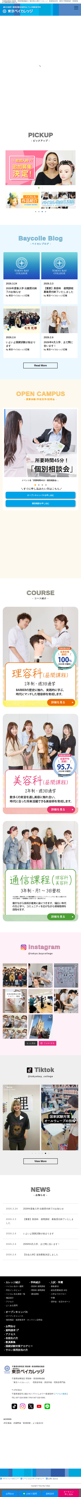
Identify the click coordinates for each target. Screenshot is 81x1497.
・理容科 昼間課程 (37, 1290)
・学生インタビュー (12, 1290)
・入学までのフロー (57, 1294)
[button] (39, 188)
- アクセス (9, 1334)
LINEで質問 (30, 1493)
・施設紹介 (9, 1298)
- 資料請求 (11, 1330)
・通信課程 (34, 1294)
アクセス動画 (61, 1394)
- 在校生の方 (11, 1338)
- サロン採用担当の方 (16, 1350)
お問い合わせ (53, 1479)
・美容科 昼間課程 (37, 1286)
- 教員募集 (9, 1342)
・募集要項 (54, 1286)
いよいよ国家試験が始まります (38, 1233)
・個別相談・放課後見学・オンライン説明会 (23, 1320)
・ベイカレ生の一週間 (13, 1286)
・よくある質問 (11, 1305)
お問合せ (10, 1493)
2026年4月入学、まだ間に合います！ (41, 1244)
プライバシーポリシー (10, 1479)
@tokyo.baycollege (40, 953)
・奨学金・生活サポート (59, 1302)
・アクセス (9, 1302)
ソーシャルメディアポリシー (33, 1479)
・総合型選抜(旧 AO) (58, 1290)
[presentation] (6, 1120)
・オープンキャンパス (13, 1316)
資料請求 (50, 1493)
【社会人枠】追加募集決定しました (40, 1254)
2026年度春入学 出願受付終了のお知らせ (43, 1209)
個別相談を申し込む (40, 503)
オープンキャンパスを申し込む (40, 495)
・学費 (52, 1298)
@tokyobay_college (40, 1076)
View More (40, 1161)
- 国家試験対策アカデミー (18, 1346)
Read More (40, 365)
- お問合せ (9, 1326)
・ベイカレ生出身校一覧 (14, 1294)
